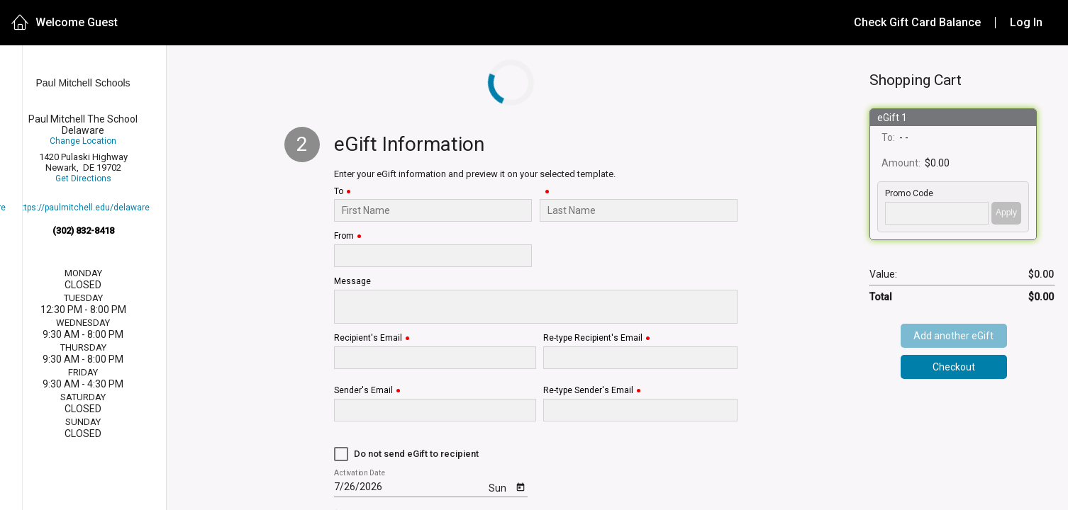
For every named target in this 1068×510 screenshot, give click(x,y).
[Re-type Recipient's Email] (640, 357)
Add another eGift (953, 335)
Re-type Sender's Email (588, 390)
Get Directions (83, 178)
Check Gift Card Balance (917, 22)
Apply (1006, 212)
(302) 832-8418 (83, 230)
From (344, 236)
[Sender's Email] (435, 410)
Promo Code (909, 193)
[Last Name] (639, 210)
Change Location (83, 141)
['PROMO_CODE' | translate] (937, 213)
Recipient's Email (368, 338)
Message (352, 281)
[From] (433, 255)
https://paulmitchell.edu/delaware (83, 207)
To (338, 191)
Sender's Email (363, 390)
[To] (433, 210)
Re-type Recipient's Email (593, 338)
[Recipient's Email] (435, 357)
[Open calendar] (520, 486)
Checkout (954, 367)
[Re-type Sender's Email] (640, 410)
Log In (1026, 22)
